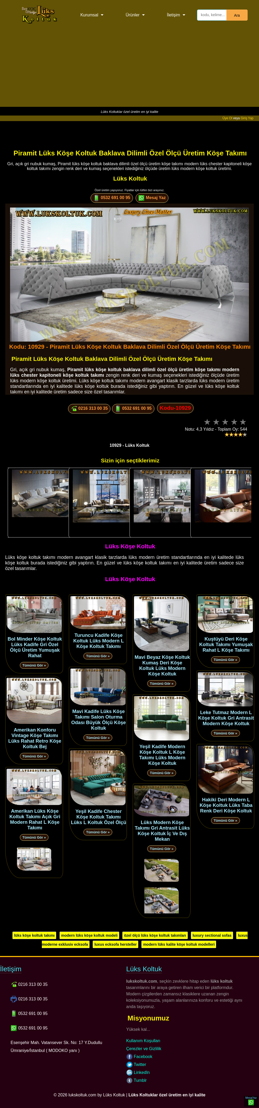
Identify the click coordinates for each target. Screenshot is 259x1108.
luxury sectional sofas (212, 935)
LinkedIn (138, 1072)
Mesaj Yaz (152, 198)
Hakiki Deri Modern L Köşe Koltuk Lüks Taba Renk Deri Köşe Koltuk (226, 805)
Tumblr (136, 1080)
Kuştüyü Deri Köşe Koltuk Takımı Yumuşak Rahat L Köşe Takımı (226, 644)
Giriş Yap (247, 118)
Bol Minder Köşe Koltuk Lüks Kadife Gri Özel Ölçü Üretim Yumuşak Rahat (35, 647)
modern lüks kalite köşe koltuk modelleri (179, 944)
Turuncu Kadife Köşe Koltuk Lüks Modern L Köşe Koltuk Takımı (98, 641)
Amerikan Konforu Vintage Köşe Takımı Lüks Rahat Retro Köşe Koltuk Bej (34, 738)
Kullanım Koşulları (143, 1040)
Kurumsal (89, 15)
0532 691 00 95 (111, 198)
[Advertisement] (129, 70)
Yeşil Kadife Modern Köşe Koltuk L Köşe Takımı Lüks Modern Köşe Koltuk (162, 755)
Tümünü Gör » (34, 665)
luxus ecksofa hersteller (115, 944)
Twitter (136, 1064)
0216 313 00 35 (89, 409)
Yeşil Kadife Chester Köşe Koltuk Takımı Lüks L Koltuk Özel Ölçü (98, 817)
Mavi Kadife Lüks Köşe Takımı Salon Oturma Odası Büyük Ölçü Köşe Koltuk (98, 720)
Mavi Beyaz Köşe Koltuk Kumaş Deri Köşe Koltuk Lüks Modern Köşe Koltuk (162, 666)
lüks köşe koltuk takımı (34, 935)
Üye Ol (227, 118)
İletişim (173, 15)
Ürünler (132, 15)
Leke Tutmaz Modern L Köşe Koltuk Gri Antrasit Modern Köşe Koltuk (226, 718)
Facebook (139, 1056)
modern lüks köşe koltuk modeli (89, 935)
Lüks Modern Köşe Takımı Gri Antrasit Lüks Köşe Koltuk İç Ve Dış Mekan (162, 831)
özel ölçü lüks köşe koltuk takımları (155, 935)
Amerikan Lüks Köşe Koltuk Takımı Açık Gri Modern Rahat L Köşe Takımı (34, 819)
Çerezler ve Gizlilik (143, 1048)
